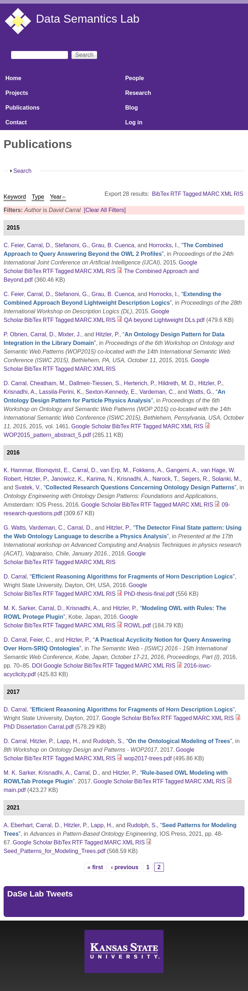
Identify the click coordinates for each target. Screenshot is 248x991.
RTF (176, 194)
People (134, 78)
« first (95, 867)
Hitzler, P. (107, 334)
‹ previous (124, 867)
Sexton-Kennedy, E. (111, 392)
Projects (16, 93)
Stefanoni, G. (71, 245)
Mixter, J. (69, 334)
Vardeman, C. (157, 392)
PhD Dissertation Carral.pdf (39, 727)
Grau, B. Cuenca (113, 245)
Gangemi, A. (182, 470)
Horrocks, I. (163, 245)
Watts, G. (200, 392)
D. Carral (15, 383)
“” (139, 487)
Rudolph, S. (108, 741)
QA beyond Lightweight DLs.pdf (164, 320)
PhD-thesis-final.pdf (149, 594)
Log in (133, 122)
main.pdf (15, 790)
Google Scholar (91, 426)
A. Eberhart (18, 825)
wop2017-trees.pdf (148, 758)
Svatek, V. (27, 487)
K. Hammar (18, 470)
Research (138, 93)
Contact (16, 122)
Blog (131, 108)
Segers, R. (195, 479)
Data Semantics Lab (87, 18)
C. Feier (14, 245)
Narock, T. (165, 479)
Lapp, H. (67, 741)
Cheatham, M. (48, 383)
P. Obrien (15, 334)
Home (13, 78)
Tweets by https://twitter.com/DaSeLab (56, 909)
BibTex (160, 194)
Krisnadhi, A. (20, 392)
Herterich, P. (139, 383)
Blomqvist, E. (52, 470)
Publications (22, 108)
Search (22, 171)
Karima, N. (100, 479)
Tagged (192, 194)
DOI (37, 666)
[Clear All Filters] (104, 210)
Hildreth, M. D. (176, 383)
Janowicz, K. (67, 479)
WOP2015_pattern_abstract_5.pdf (47, 435)
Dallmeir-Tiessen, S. (94, 383)
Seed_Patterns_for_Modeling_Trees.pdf (54, 851)
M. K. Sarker (19, 608)
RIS (238, 194)
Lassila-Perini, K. (60, 392)
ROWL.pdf (137, 625)
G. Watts (15, 528)
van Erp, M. (115, 470)
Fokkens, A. (148, 470)
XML (227, 194)
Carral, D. (39, 245)
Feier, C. (40, 640)
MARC (211, 194)
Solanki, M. (226, 479)
